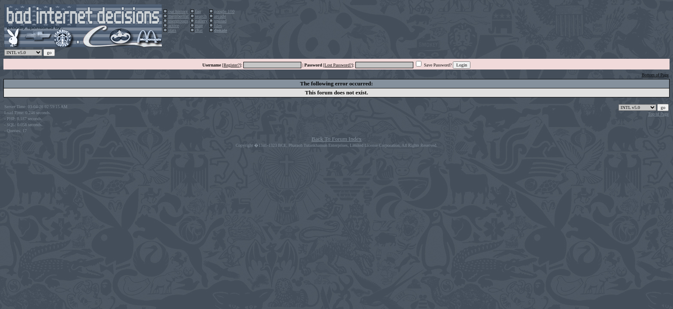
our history (178, 11)
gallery (201, 20)
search (200, 16)
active (173, 25)
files (218, 25)
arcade (220, 16)
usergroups (178, 20)
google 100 (224, 11)
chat (199, 30)
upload (220, 20)
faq (198, 11)
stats (172, 30)
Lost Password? (338, 65)
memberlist (178, 16)
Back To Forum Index (337, 139)
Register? (232, 65)
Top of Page (658, 114)
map (199, 25)
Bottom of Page (655, 75)
